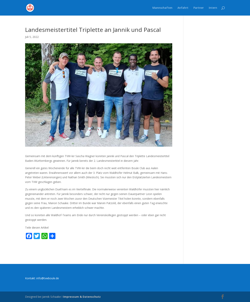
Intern (213, 8)
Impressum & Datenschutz (82, 297)
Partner (198, 8)
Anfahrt (182, 8)
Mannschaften (162, 8)
